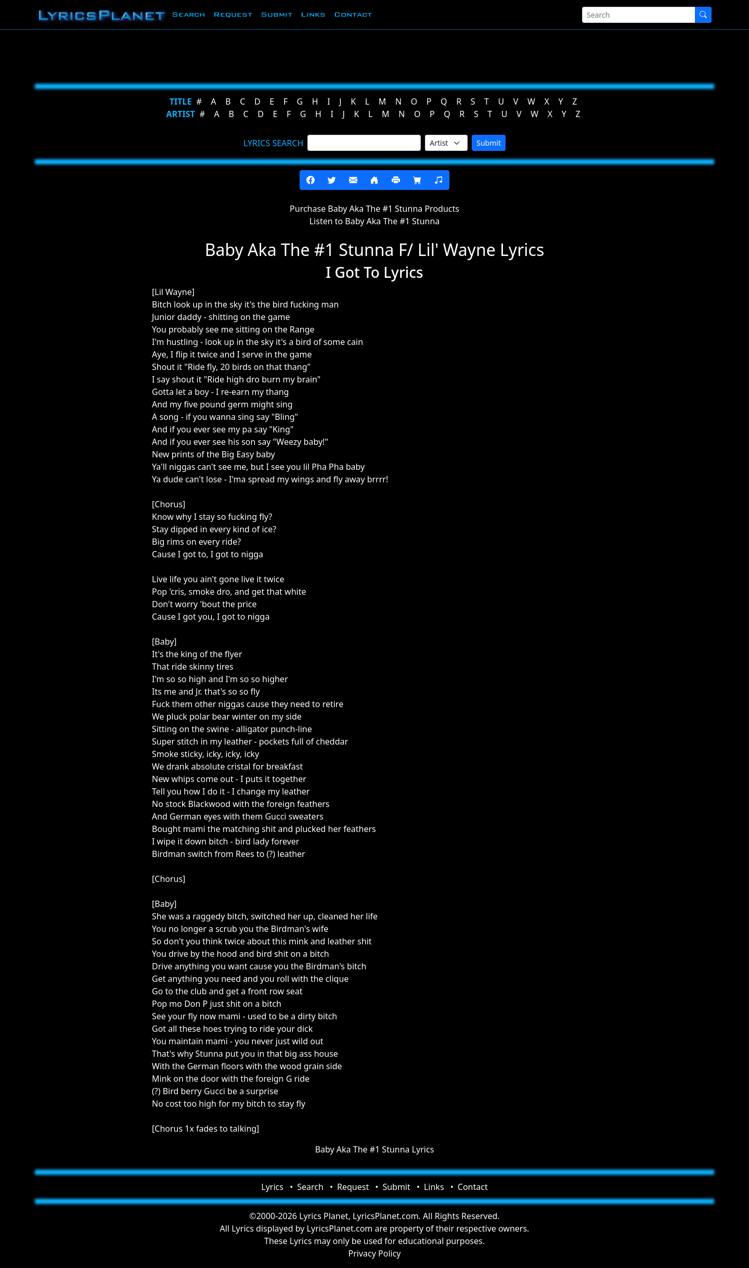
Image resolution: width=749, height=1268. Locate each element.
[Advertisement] (323, 54)
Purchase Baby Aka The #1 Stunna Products (374, 208)
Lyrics (272, 1187)
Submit (276, 14)
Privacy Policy (374, 1253)
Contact (353, 14)
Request (232, 14)
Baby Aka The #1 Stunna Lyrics (374, 1149)
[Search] (638, 15)
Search (188, 14)
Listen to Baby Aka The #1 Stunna (374, 221)
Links (313, 14)
